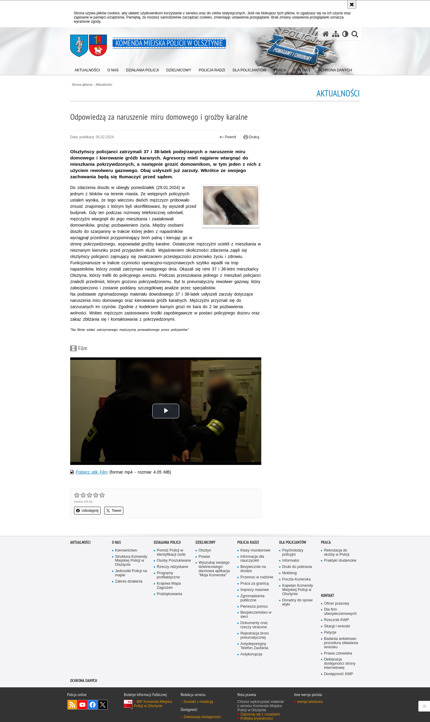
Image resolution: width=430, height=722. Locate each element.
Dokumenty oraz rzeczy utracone (254, 625)
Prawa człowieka (338, 653)
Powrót (227, 137)
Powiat (204, 557)
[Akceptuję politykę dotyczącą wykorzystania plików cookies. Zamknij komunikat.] (351, 4)
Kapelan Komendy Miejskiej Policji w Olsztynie (297, 590)
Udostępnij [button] (87, 511)
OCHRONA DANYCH (83, 680)
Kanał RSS (72, 704)
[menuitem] (87, 68)
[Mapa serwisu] (335, 33)
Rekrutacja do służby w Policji (336, 553)
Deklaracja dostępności (202, 717)
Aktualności (104, 84)
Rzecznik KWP (336, 620)
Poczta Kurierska (296, 579)
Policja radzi (248, 542)
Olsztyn (205, 550)
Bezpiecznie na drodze (253, 569)
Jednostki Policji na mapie (131, 573)
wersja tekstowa (309, 702)
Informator (291, 561)
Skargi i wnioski (337, 626)
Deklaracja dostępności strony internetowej (339, 664)
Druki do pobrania (297, 567)
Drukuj (251, 137)
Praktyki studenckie (340, 561)
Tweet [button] (113, 511)
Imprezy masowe (254, 590)
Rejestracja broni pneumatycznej (254, 636)
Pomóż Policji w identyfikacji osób (171, 553)
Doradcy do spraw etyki (297, 602)
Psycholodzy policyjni (292, 553)
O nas (116, 542)
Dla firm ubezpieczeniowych (340, 612)
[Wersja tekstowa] (345, 33)
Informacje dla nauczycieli (252, 559)
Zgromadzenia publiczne (252, 598)
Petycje (330, 633)
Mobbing (289, 573)
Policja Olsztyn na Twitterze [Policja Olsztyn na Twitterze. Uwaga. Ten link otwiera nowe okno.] (103, 704)
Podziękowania (169, 594)
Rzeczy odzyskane (172, 567)
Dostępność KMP (338, 674)
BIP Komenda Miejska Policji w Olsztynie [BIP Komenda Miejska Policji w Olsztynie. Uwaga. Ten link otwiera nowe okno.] (153, 704)
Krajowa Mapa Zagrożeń (169, 586)
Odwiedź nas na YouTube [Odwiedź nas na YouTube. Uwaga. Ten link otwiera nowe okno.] (82, 704)
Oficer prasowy (336, 604)
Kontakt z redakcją (198, 702)
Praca (326, 542)
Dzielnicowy (205, 542)
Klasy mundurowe (255, 550)
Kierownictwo (126, 550)
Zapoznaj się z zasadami (260, 714)
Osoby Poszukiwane (174, 561)
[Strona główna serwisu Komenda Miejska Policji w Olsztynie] (325, 33)
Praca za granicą (254, 584)
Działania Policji (167, 542)
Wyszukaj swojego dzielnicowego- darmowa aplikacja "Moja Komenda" (214, 569)
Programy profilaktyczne (168, 575)
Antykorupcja (251, 654)
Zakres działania (128, 581)
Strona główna (82, 84)
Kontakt (327, 595)
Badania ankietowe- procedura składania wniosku (341, 643)
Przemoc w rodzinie (256, 577)
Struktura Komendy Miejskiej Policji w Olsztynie (131, 561)
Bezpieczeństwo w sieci (255, 615)
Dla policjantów (292, 542)
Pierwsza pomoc (254, 607)
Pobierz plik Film (92, 472)
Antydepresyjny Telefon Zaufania (254, 646)
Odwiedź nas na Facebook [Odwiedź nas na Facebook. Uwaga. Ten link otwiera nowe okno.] (92, 704)
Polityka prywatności (256, 718)
